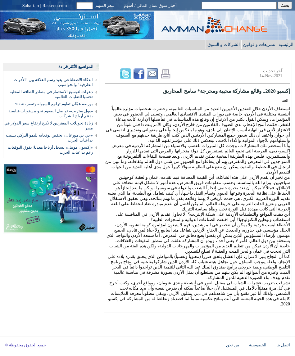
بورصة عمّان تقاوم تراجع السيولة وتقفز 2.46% (54, 103)
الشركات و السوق (223, 44)
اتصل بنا (283, 345)
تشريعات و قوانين (259, 44)
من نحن (232, 345)
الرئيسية (286, 44)
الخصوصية (257, 345)
